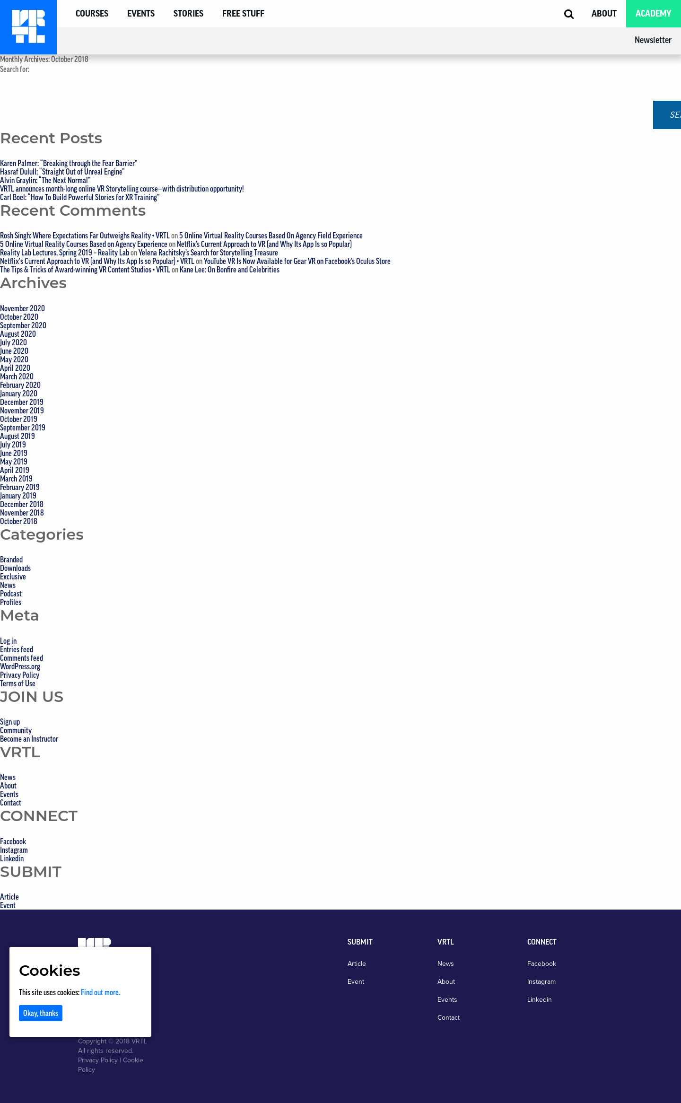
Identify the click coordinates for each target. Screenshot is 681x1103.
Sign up (10, 722)
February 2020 (20, 385)
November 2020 (22, 308)
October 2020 (19, 317)
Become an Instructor (29, 739)
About (604, 13)
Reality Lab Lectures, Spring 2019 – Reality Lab (64, 252)
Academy (654, 13)
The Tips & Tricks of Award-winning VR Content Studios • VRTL (85, 269)
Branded (11, 559)
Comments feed (21, 658)
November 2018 (22, 512)
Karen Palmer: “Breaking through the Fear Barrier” (69, 163)
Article (9, 897)
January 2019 (18, 495)
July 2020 (13, 342)
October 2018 (18, 521)
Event (8, 905)
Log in (8, 641)
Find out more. (100, 992)
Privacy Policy (19, 675)
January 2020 (18, 393)
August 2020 (18, 334)
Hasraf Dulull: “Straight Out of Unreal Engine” (62, 171)
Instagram (14, 850)
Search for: (14, 69)
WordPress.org (20, 666)
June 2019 (13, 453)
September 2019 (22, 427)
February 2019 (20, 487)
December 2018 (22, 504)
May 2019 (13, 461)
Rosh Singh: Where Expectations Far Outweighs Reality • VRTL (85, 235)
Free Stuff (243, 13)
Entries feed (16, 649)
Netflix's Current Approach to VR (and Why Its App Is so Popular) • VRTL (97, 261)
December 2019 (22, 402)
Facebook (13, 841)
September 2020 (23, 325)
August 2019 (17, 436)
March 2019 (16, 478)
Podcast (11, 593)
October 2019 (18, 419)
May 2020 (14, 359)
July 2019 (13, 444)
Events (141, 13)
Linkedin (12, 858)
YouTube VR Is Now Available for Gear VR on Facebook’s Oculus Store (297, 261)
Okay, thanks (40, 1013)
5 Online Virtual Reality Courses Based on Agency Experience (83, 244)
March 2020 (17, 376)
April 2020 (15, 368)
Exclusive (13, 576)
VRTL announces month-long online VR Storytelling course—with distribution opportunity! (122, 188)
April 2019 (14, 470)
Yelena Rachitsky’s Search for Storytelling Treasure (208, 252)
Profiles (10, 602)
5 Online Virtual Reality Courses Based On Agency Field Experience (271, 235)
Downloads (15, 568)
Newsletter (653, 40)
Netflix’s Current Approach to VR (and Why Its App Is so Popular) (264, 244)
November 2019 (22, 410)
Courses (92, 13)
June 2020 (14, 351)
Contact (10, 802)
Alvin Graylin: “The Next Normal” (45, 180)
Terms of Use (17, 683)
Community (16, 730)
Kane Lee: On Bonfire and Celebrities (229, 269)
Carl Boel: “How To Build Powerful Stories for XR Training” (80, 197)
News (8, 585)
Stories (188, 13)
